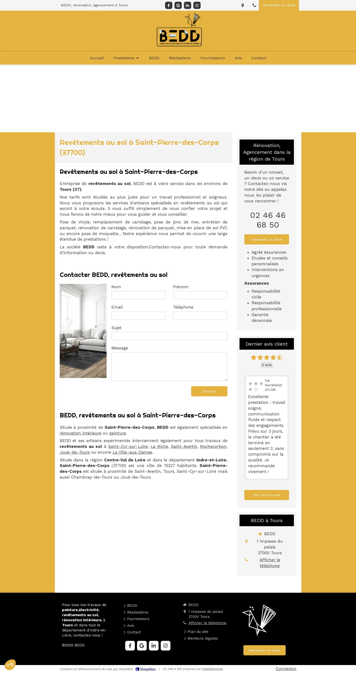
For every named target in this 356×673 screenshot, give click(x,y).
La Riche (159, 446)
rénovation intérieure (80, 433)
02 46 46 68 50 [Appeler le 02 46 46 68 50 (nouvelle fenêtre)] (268, 219)
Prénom (181, 286)
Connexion (286, 668)
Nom (116, 286)
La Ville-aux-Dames (132, 452)
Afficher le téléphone (270, 562)
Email (117, 307)
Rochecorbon (213, 446)
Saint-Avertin (184, 446)
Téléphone (183, 307)
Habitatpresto (212, 669)
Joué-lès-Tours (75, 452)
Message (119, 348)
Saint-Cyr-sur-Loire (128, 446)
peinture (117, 433)
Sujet (116, 327)
